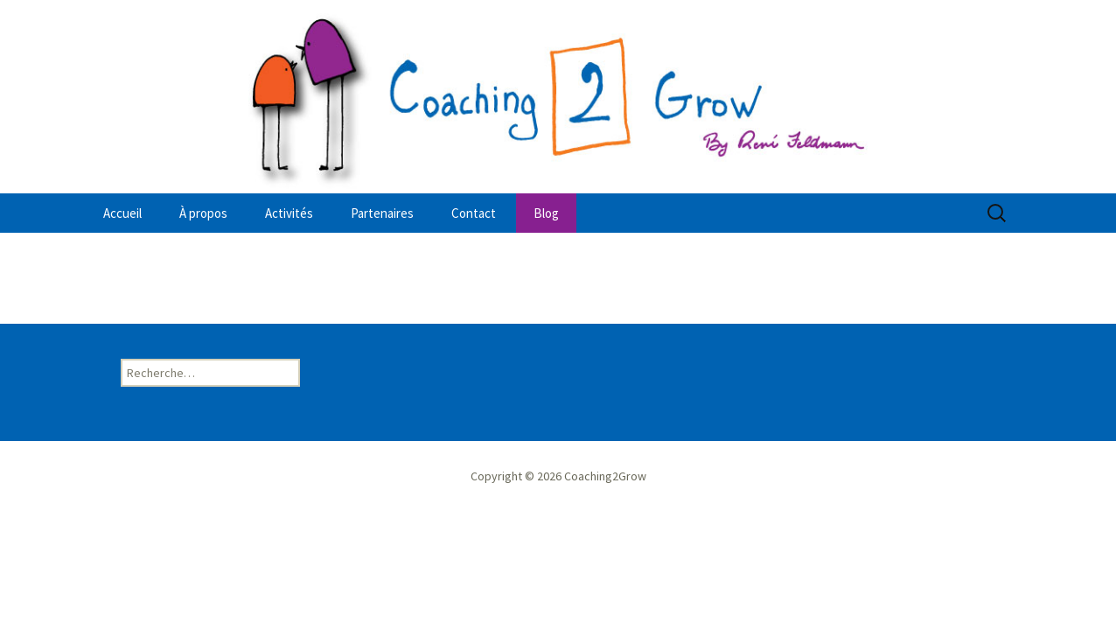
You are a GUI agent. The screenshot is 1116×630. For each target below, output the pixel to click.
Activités (289, 213)
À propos (203, 213)
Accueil (122, 213)
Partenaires (382, 213)
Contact (473, 213)
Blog (546, 213)
